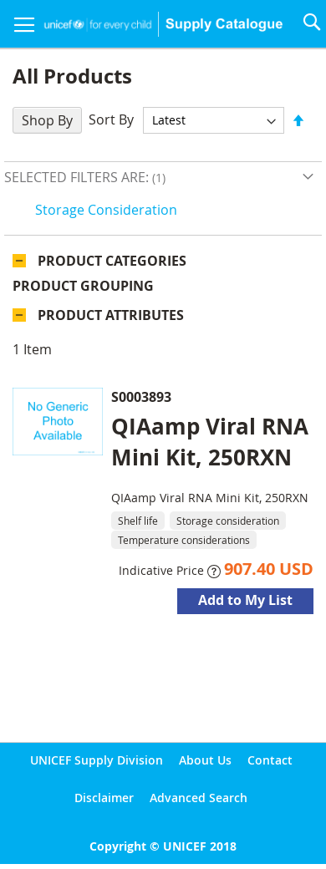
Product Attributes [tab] (111, 315)
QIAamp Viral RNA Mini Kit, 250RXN (209, 441)
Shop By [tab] (47, 120)
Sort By (111, 119)
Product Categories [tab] (112, 261)
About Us (205, 760)
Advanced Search (198, 797)
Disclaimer (104, 797)
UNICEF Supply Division (96, 760)
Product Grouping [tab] (83, 286)
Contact (270, 760)
